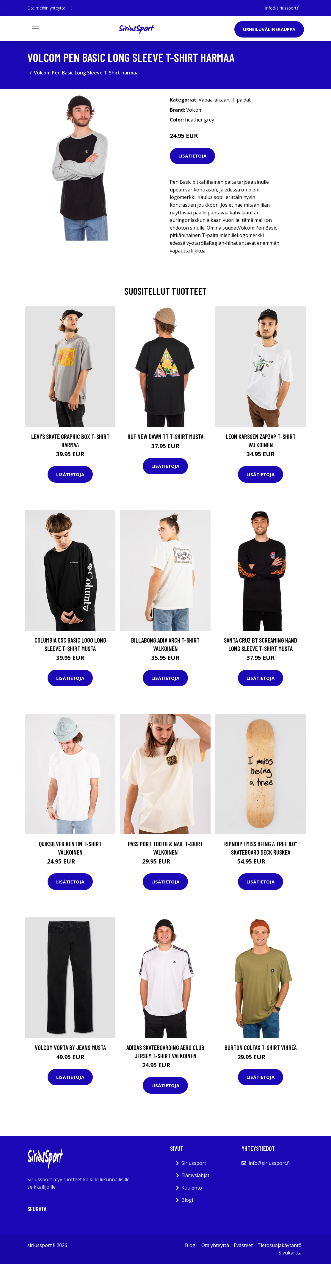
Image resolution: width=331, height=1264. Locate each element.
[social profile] (72, 8)
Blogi (187, 1200)
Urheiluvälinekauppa (269, 29)
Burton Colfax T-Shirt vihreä (261, 1047)
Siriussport (193, 1163)
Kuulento (191, 1187)
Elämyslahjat (195, 1175)
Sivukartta (290, 1252)
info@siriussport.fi (282, 8)
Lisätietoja (192, 156)
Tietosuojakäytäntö (280, 1245)
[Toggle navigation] (35, 28)
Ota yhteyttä (215, 1245)
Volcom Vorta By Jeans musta (70, 1047)
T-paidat (241, 99)
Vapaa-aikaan (214, 99)
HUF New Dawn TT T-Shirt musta (165, 436)
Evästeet (243, 1245)
